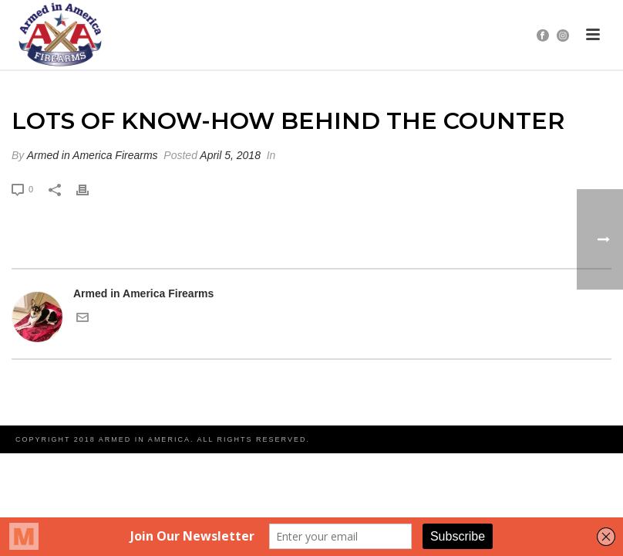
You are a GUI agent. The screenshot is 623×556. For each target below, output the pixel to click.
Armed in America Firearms (92, 155)
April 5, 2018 (230, 155)
